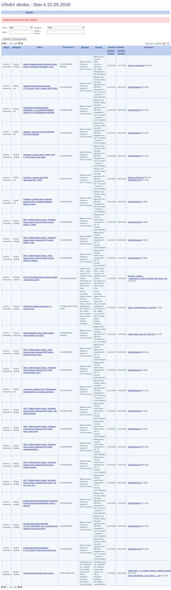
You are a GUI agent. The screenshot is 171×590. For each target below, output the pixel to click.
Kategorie (16, 47)
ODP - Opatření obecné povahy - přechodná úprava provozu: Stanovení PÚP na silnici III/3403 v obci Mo (39, 464)
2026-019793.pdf (134, 352)
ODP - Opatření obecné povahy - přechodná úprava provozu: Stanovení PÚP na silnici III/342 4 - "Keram (39, 222)
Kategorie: (38, 28)
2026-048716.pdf (134, 240)
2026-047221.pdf (134, 465)
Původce (85, 47)
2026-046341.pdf (134, 447)
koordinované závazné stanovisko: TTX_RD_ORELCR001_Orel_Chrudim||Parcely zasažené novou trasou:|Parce (40, 526)
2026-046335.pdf (134, 411)
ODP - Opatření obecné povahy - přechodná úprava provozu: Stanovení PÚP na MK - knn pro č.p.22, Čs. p (39, 482)
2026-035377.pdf (134, 180)
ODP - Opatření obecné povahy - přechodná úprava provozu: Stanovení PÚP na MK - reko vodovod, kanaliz (40, 411)
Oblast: (4, 28)
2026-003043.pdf (134, 156)
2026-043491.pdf (134, 483)
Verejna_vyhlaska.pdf (136, 65)
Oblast (6, 47)
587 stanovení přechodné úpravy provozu (38, 573)
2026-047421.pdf (134, 370)
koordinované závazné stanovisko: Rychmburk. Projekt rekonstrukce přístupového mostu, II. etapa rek (40, 503)
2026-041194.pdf (134, 222)
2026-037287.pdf (134, 110)
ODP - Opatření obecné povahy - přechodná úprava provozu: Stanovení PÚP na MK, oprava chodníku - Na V (39, 370)
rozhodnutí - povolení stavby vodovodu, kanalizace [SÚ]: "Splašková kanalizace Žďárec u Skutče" (37, 201)
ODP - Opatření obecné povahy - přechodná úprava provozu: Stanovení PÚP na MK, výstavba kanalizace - (39, 446)
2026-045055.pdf (134, 429)
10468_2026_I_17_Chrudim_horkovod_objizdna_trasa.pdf (149, 571)
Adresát (98, 47)
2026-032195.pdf (134, 133)
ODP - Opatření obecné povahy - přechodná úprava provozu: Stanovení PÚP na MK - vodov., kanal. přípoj (39, 428)
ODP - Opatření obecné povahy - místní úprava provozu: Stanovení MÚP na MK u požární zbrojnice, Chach (38, 352)
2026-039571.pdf (134, 549)
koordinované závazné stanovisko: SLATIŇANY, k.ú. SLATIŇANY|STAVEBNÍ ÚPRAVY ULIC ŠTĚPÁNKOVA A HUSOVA (38, 110)
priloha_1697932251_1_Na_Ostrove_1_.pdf (144, 576)
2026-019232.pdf (134, 202)
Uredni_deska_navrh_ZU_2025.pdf (141, 334)
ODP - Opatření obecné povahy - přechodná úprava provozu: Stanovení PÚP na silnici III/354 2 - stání (39, 240)
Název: (4, 32)
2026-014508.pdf (134, 87)
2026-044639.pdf (134, 258)
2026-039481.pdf (134, 526)
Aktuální (29, 12)
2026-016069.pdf (134, 503)
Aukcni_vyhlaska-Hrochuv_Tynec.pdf (142, 307)
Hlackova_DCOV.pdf (135, 177)
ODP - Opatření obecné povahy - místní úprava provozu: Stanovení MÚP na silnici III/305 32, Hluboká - (38, 258)
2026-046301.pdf (134, 390)
